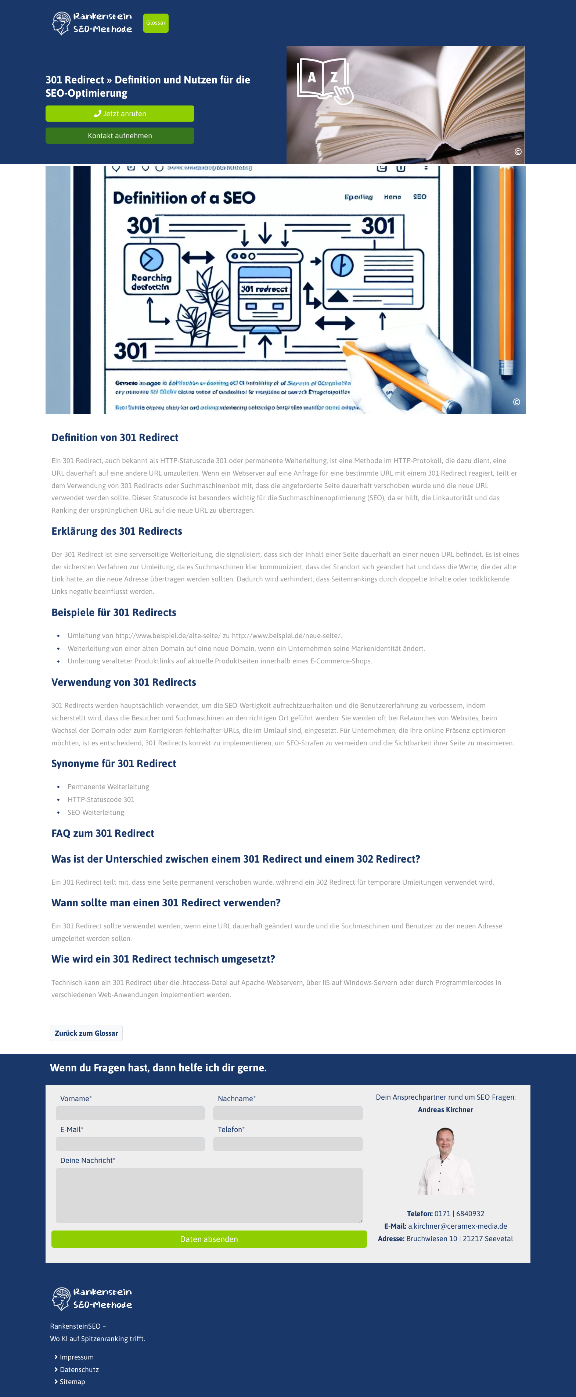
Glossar (156, 22)
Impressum (74, 1357)
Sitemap (69, 1382)
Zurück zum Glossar (86, 1033)
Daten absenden (209, 1239)
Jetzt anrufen (120, 113)
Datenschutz (76, 1369)
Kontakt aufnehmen (120, 135)
